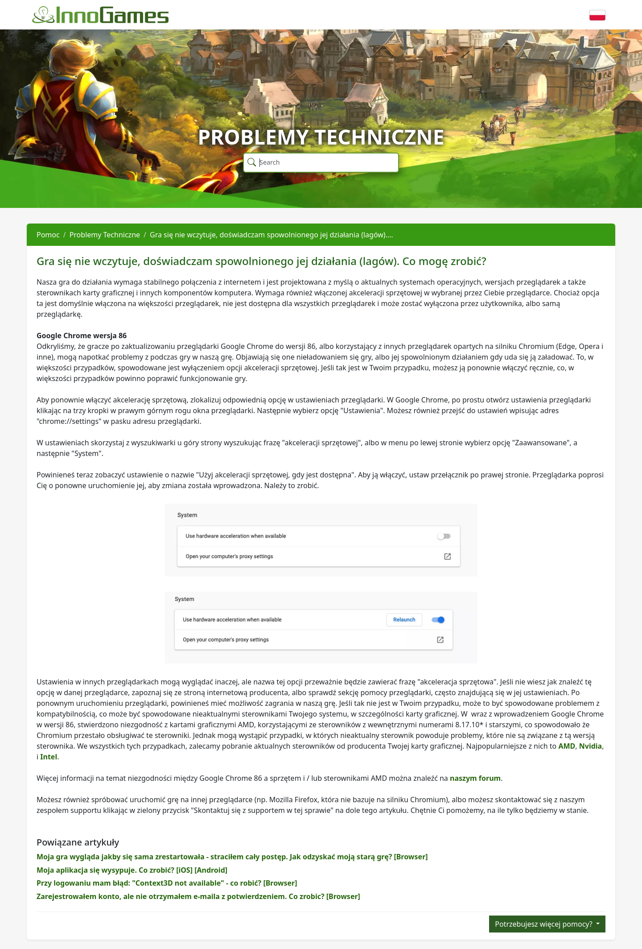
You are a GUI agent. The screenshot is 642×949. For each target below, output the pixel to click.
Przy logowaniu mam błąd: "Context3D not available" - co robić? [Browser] (167, 883)
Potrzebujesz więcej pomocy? (544, 924)
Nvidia (590, 746)
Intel (48, 757)
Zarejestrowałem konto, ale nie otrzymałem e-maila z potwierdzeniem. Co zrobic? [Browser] (198, 896)
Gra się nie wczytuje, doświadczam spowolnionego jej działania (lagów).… (271, 235)
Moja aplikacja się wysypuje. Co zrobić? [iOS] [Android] (132, 870)
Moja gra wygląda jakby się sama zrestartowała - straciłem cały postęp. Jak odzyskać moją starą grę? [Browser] (232, 857)
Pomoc (48, 235)
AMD (566, 746)
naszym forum (475, 778)
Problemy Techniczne (105, 235)
